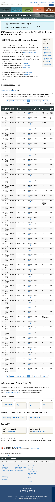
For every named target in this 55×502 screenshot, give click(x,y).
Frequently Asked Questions (13, 417)
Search (51, 5)
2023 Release (19, 405)
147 (18, 100)
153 (34, 100)
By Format (4, 465)
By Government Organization (5, 468)
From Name (51, 109)
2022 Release (32, 405)
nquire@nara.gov (11, 431)
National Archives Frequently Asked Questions (32, 467)
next (44, 100)
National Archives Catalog (7, 470)
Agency (24, 109)
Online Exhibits (5, 479)
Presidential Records (6, 472)
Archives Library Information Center (6, 477)
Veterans (17, 472)
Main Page (46, 47)
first (8, 100)
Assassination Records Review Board (47, 63)
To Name (44, 109)
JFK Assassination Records (22, 18)
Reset (51, 103)
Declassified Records (33, 471)
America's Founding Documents (49, 10)
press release (24, 63)
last (47, 100)
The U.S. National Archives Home (13, 3)
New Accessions (45, 465)
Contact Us (51, 2)
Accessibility (15, 496)
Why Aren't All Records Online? (33, 476)
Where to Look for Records (32, 474)
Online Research (6, 462)
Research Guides (33, 462)
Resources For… (19, 462)
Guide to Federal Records (33, 469)
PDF (29, 113)
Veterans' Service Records (16, 9)
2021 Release (45, 405)
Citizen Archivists (34, 2)
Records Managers (19, 470)
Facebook (20, 491)
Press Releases (35, 417)
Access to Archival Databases (6, 474)
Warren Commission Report (47, 52)
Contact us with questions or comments (10, 455)
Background (47, 49)
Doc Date (30, 109)
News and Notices (45, 464)
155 (39, 100)
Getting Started (31, 464)
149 (23, 100)
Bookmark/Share (43, 2)
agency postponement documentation (32, 401)
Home (3, 18)
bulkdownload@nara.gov (12, 392)
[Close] (53, 489)
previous (12, 100)
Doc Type (35, 109)
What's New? (45, 462)
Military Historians (19, 465)
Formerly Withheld (19, 109)
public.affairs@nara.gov (38, 431)
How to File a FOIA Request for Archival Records (32, 480)
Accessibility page (35, 448)
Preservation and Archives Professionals (20, 468)
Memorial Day (46, 26)
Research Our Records (5, 9)
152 (31, 100)
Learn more (42, 499)
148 (20, 100)
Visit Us (38, 9)
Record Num (7, 109)
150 (26, 100)
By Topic (3, 464)
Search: (27, 103)
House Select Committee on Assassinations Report (48, 58)
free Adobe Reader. (18, 447)
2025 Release (7, 404)
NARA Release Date (12, 108)
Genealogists (18, 464)
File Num (40, 109)
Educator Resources (27, 9)
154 (36, 100)
